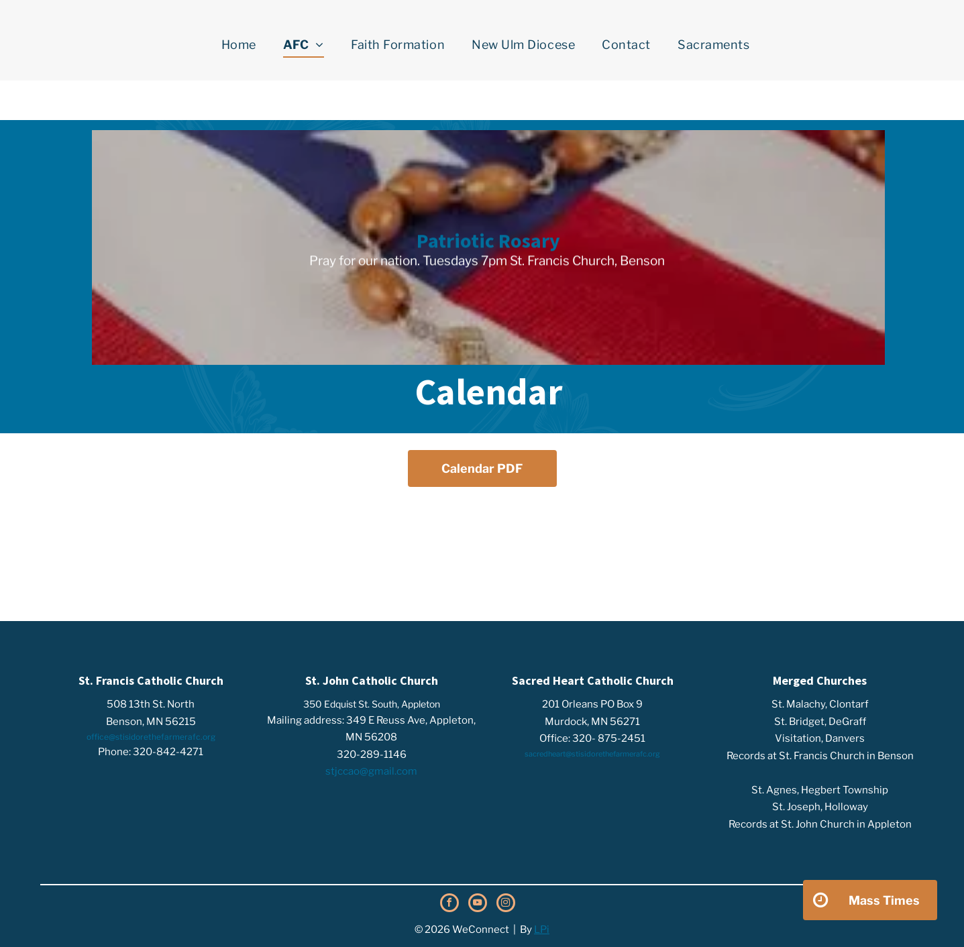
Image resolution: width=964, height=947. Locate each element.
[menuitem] (239, 45)
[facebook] (449, 904)
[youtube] (477, 904)
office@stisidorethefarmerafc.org (151, 737)
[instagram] (505, 904)
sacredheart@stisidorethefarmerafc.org (592, 754)
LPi (541, 930)
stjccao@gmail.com (371, 771)
